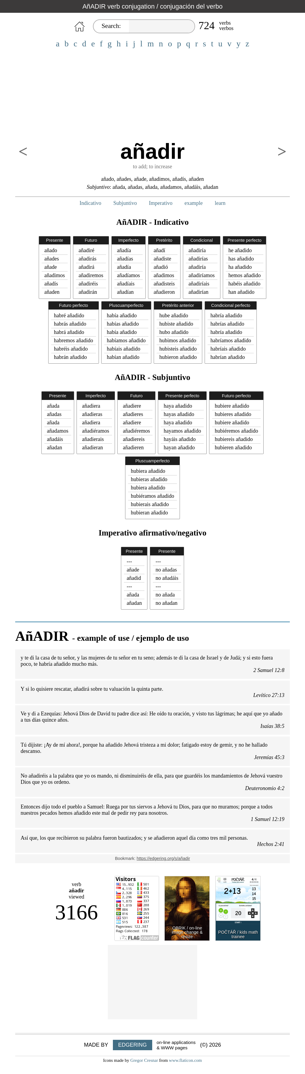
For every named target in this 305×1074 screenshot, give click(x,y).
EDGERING (132, 1045)
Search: (111, 25)
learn (220, 203)
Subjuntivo (125, 203)
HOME (79, 26)
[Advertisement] (152, 94)
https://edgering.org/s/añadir (163, 858)
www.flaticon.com (185, 1060)
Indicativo (90, 203)
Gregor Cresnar (144, 1060)
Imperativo (160, 203)
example (194, 203)
